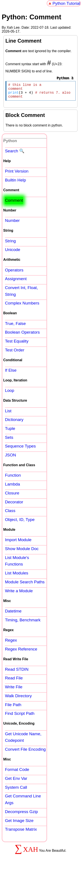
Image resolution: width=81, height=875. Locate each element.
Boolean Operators (22, 335)
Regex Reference (21, 652)
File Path (13, 708)
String (10, 244)
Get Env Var (16, 782)
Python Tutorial (66, 3)
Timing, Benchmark (23, 623)
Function (13, 478)
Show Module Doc (22, 552)
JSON (10, 458)
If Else (10, 373)
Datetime (13, 614)
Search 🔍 (14, 154)
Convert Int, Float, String (21, 294)
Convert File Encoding (25, 752)
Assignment (16, 282)
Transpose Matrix (21, 832)
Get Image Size (19, 824)
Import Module (18, 543)
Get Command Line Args (23, 802)
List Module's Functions (17, 564)
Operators (14, 273)
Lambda (12, 487)
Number (12, 224)
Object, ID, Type (20, 523)
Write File (13, 690)
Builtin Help (15, 183)
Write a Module (19, 594)
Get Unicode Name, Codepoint (23, 740)
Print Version (17, 174)
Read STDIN (17, 672)
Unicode (12, 253)
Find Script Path (20, 717)
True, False (15, 327)
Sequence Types (20, 449)
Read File (14, 681)
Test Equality (17, 344)
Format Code (17, 773)
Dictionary (14, 423)
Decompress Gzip (21, 815)
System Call (16, 790)
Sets (9, 441)
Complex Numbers (22, 306)
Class (10, 514)
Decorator (14, 505)
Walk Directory (18, 699)
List (8, 414)
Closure (12, 496)
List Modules (16, 576)
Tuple (10, 432)
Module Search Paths (24, 585)
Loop (9, 394)
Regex (11, 643)
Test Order (14, 353)
